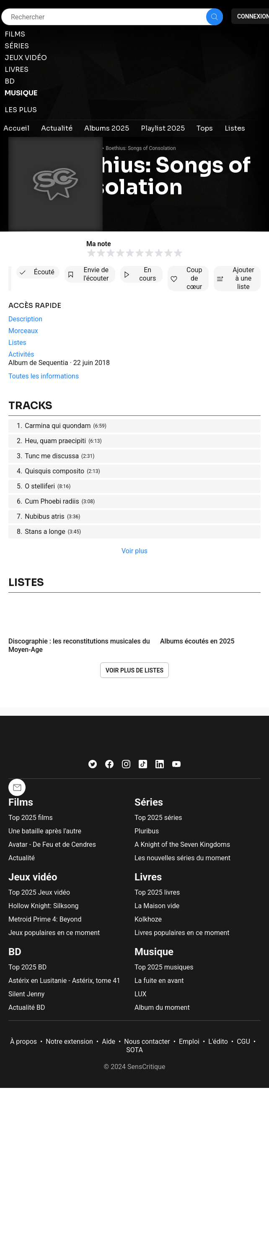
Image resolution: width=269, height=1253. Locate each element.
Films (20, 802)
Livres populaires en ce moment (181, 933)
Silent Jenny (26, 994)
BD (14, 952)
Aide (108, 1041)
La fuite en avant (159, 981)
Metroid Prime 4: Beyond (44, 919)
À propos (23, 1041)
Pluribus (146, 831)
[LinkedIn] (159, 766)
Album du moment (162, 1007)
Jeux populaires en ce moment (54, 933)
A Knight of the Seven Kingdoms (182, 844)
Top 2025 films (30, 818)
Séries (148, 802)
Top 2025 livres (157, 892)
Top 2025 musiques (163, 967)
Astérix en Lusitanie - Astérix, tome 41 (64, 981)
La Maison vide (156, 906)
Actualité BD (26, 1007)
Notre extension (69, 1041)
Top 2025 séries (158, 818)
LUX (140, 994)
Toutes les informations (43, 376)
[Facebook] (109, 766)
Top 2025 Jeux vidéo (39, 892)
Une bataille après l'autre (44, 831)
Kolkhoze (148, 919)
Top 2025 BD (27, 967)
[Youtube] (176, 766)
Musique (153, 952)
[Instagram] (126, 766)
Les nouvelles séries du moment (182, 858)
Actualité (21, 858)
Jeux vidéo (32, 877)
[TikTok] (143, 766)
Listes (26, 582)
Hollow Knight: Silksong (43, 906)
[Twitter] (92, 766)
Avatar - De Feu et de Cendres (52, 844)
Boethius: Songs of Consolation (141, 148)
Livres (148, 877)
